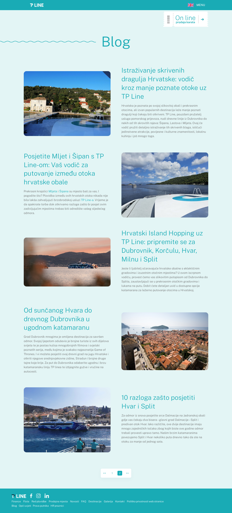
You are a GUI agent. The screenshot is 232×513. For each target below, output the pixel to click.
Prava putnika (41, 505)
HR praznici (57, 505)
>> (127, 473)
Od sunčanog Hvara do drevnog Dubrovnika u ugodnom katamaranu (58, 318)
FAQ (84, 501)
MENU (200, 5)
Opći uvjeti (25, 505)
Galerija (108, 501)
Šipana (64, 191)
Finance (16, 501)
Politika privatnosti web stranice (145, 501)
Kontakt (120, 501)
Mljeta (53, 191)
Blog (14, 505)
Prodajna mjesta (58, 501)
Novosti (74, 501)
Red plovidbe (39, 501)
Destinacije (95, 501)
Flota (26, 501)
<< (104, 473)
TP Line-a (87, 200)
